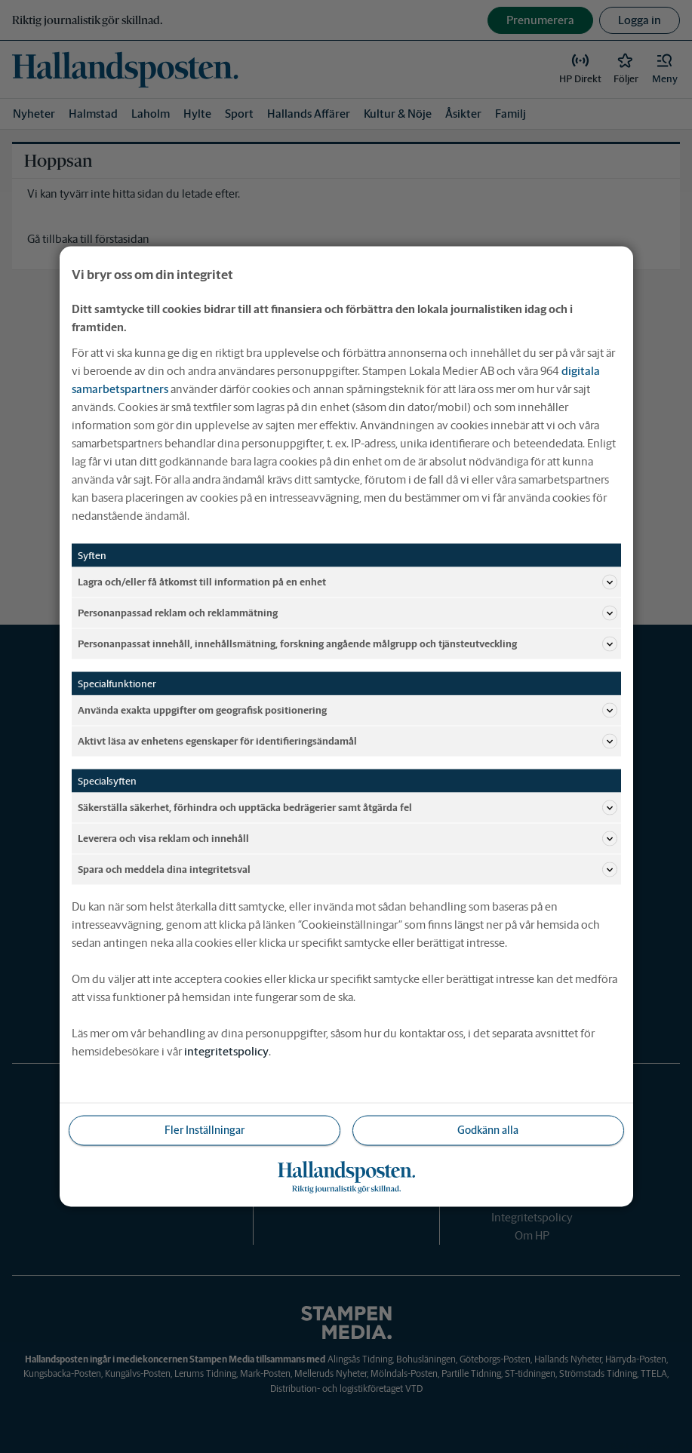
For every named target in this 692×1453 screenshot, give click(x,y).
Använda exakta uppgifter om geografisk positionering (347, 710)
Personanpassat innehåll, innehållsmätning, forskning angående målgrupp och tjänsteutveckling (347, 644)
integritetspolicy (226, 1051)
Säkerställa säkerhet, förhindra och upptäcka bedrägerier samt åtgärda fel (347, 808)
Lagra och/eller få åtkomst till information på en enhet (347, 582)
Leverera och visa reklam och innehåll (347, 838)
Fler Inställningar (205, 1130)
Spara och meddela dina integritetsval (347, 869)
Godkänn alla (487, 1130)
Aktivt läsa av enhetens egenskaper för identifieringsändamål (347, 741)
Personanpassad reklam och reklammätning (347, 613)
